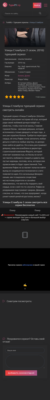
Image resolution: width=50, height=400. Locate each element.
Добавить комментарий (21, 373)
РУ (15, 5)
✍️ (25, 286)
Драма (27, 76)
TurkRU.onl (44, 215)
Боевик (21, 76)
